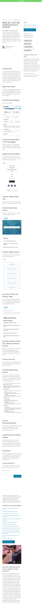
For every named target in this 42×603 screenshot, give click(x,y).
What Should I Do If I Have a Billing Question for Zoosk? (11, 519)
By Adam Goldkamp (10, 46)
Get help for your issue (8, 541)
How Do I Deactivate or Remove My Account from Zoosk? (11, 516)
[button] (41, 1)
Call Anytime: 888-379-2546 (29, 73)
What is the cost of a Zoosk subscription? (10, 530)
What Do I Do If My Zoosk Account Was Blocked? (10, 509)
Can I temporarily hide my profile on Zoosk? (11, 528)
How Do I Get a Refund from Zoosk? (9, 522)
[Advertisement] (11, 58)
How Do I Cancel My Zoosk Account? (9, 511)
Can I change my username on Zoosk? (10, 526)
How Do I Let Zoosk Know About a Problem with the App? (11, 532)
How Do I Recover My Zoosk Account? (10, 513)
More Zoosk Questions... (7, 538)
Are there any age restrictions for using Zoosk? (10, 536)
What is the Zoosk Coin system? (8, 524)
